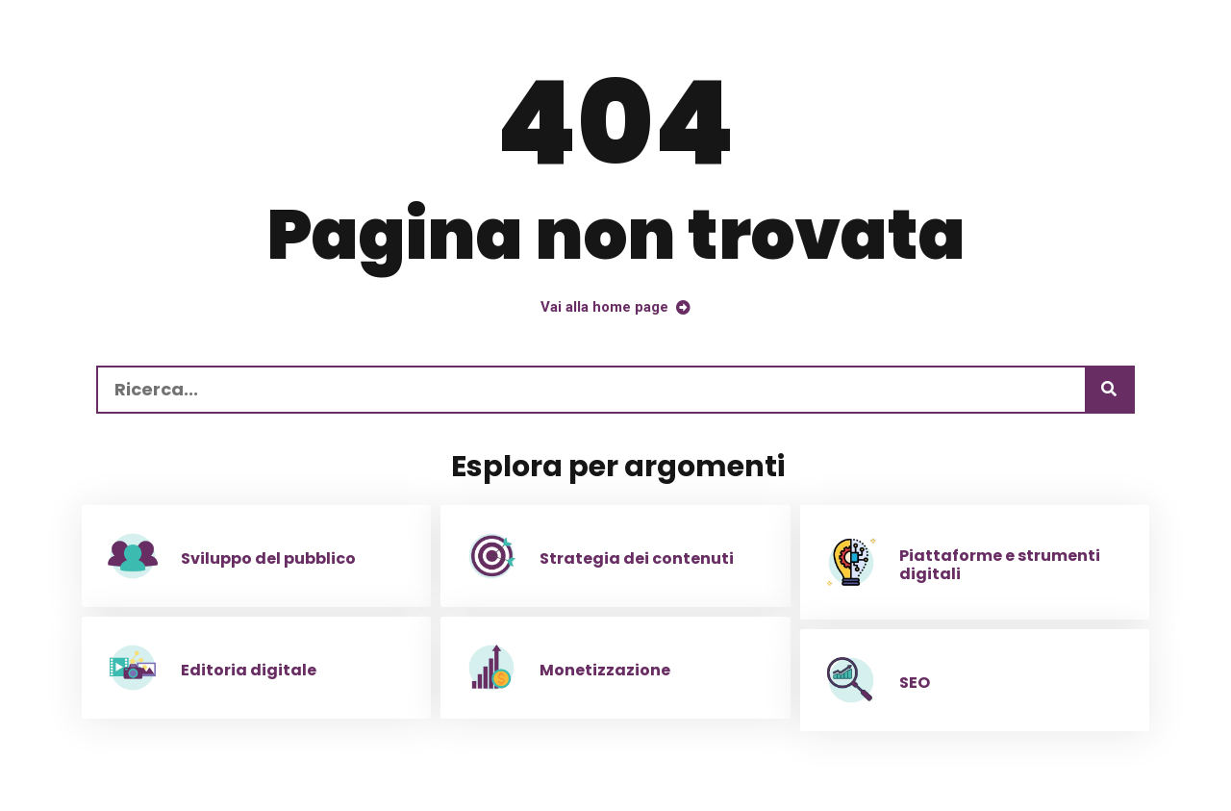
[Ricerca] (1109, 389)
